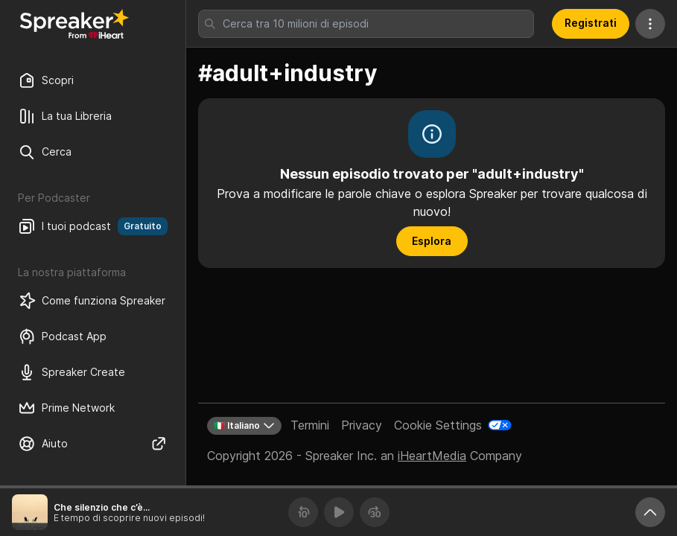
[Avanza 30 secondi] (375, 512)
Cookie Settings (438, 425)
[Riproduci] (339, 512)
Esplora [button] (431, 240)
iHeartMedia (432, 455)
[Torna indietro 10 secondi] (303, 512)
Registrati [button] (591, 22)
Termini (309, 425)
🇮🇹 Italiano (244, 426)
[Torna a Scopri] (74, 24)
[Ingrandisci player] (650, 512)
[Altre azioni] (650, 24)
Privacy (361, 425)
